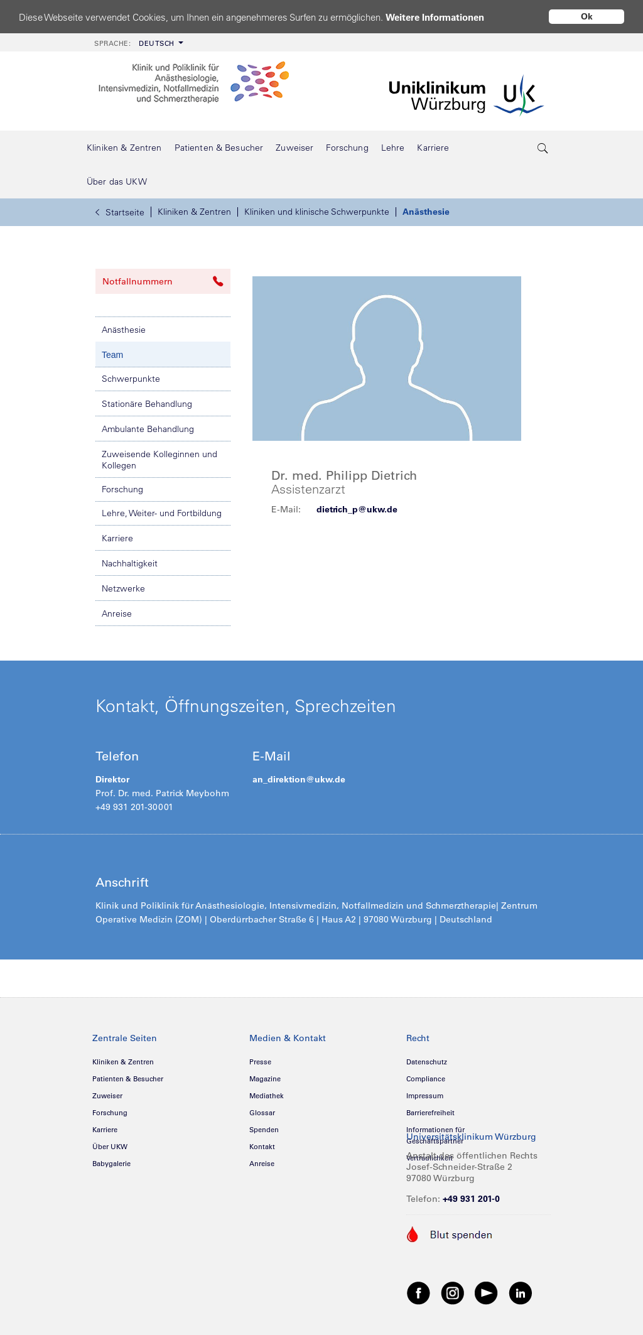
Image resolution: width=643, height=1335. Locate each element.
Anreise (117, 613)
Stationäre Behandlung (147, 403)
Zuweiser (107, 1095)
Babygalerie (111, 1163)
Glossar (262, 1112)
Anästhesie (426, 211)
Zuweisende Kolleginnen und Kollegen (159, 459)
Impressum (424, 1095)
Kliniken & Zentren (194, 211)
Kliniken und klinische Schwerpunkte (316, 211)
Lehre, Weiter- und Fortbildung (162, 513)
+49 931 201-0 (471, 1198)
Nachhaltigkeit (130, 563)
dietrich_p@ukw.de (356, 509)
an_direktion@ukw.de (298, 779)
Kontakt (262, 1146)
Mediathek (266, 1095)
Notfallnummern (163, 281)
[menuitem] (137, 42)
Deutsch (134, 43)
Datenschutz (426, 1061)
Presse (260, 1061)
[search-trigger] (543, 148)
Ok (587, 16)
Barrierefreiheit (430, 1112)
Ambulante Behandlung (148, 429)
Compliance (425, 1078)
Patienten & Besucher (127, 1078)
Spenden (264, 1129)
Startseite (119, 212)
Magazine (265, 1078)
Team (112, 355)
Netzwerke (123, 588)
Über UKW (109, 1146)
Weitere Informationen (435, 17)
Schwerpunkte (131, 378)
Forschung (122, 489)
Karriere (117, 538)
